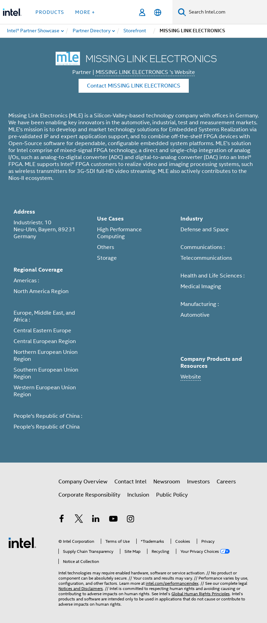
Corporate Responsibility (89, 494)
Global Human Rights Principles (200, 593)
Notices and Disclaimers (80, 588)
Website (190, 376)
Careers (226, 481)
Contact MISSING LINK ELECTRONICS (133, 85)
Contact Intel (130, 481)
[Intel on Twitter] (79, 520)
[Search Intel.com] (226, 12)
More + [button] (85, 12)
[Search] (182, 12)
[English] (157, 12)
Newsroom (166, 481)
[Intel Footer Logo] (22, 542)
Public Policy (172, 494)
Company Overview (82, 481)
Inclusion (138, 494)
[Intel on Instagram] (130, 520)
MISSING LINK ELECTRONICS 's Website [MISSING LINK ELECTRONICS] (145, 72)
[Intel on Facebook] (61, 520)
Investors (198, 481)
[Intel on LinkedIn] (96, 520)
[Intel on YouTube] (113, 520)
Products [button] (49, 12)
